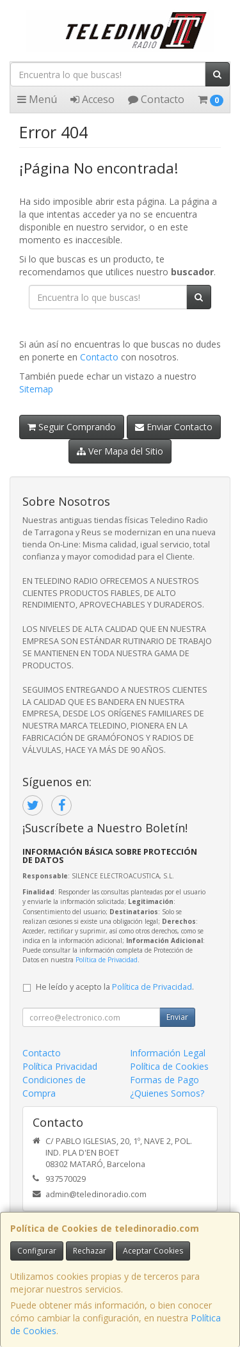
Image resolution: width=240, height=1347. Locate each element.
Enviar (177, 1017)
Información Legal (167, 1053)
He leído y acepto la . (115, 986)
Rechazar (89, 1250)
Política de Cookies (169, 1066)
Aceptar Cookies (153, 1250)
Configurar (36, 1250)
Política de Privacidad (107, 959)
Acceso (92, 99)
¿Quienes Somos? (167, 1093)
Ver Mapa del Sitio (120, 451)
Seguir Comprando (72, 427)
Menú (37, 99)
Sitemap (36, 389)
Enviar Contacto (173, 427)
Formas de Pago (164, 1080)
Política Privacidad (59, 1066)
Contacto (156, 99)
